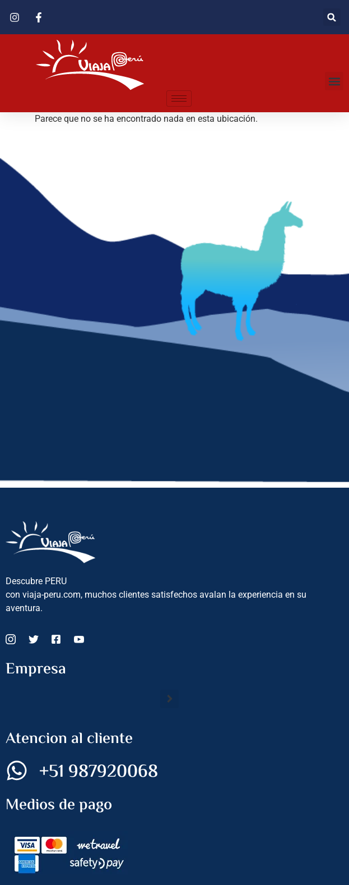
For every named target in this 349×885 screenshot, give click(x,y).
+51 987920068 (98, 772)
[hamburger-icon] (179, 98)
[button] (332, 17)
